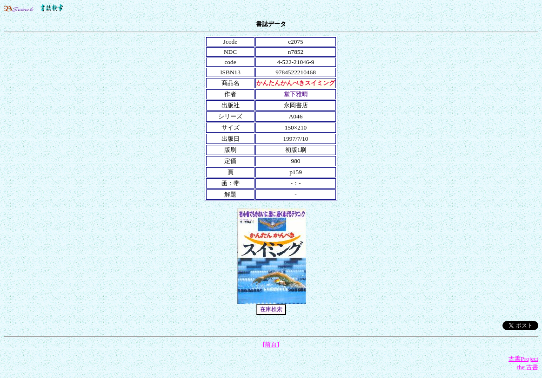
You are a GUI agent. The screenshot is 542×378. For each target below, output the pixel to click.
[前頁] (271, 344)
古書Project (523, 358)
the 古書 (527, 367)
